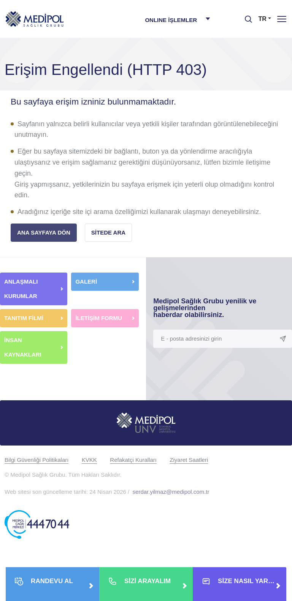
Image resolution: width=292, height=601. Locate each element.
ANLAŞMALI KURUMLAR (21, 288)
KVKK (89, 460)
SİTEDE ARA (108, 232)
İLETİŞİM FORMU (98, 318)
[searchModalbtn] (245, 16)
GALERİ (86, 281)
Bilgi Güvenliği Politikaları (36, 460)
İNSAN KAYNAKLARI (23, 347)
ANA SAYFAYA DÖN (43, 232)
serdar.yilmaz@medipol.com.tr (171, 491)
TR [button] (263, 19)
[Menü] (281, 19)
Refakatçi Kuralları (133, 460)
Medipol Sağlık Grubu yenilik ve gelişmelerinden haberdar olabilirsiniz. (204, 308)
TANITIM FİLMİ (23, 318)
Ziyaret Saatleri (189, 460)
